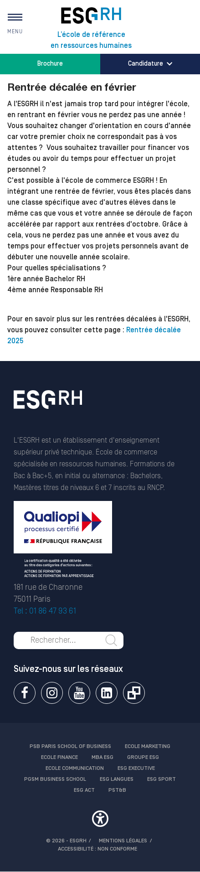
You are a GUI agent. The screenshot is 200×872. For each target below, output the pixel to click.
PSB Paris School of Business (70, 746)
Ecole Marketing (147, 746)
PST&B (117, 790)
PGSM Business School (55, 779)
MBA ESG (102, 757)
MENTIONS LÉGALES (123, 841)
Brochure (50, 63)
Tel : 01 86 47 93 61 (45, 611)
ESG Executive (136, 768)
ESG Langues (116, 779)
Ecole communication (75, 768)
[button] (100, 820)
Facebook (25, 693)
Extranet (134, 693)
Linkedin (107, 693)
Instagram (52, 693)
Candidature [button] (150, 63)
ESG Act (84, 790)
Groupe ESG (143, 757)
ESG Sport (161, 779)
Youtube (79, 693)
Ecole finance (59, 757)
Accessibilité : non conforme (97, 849)
